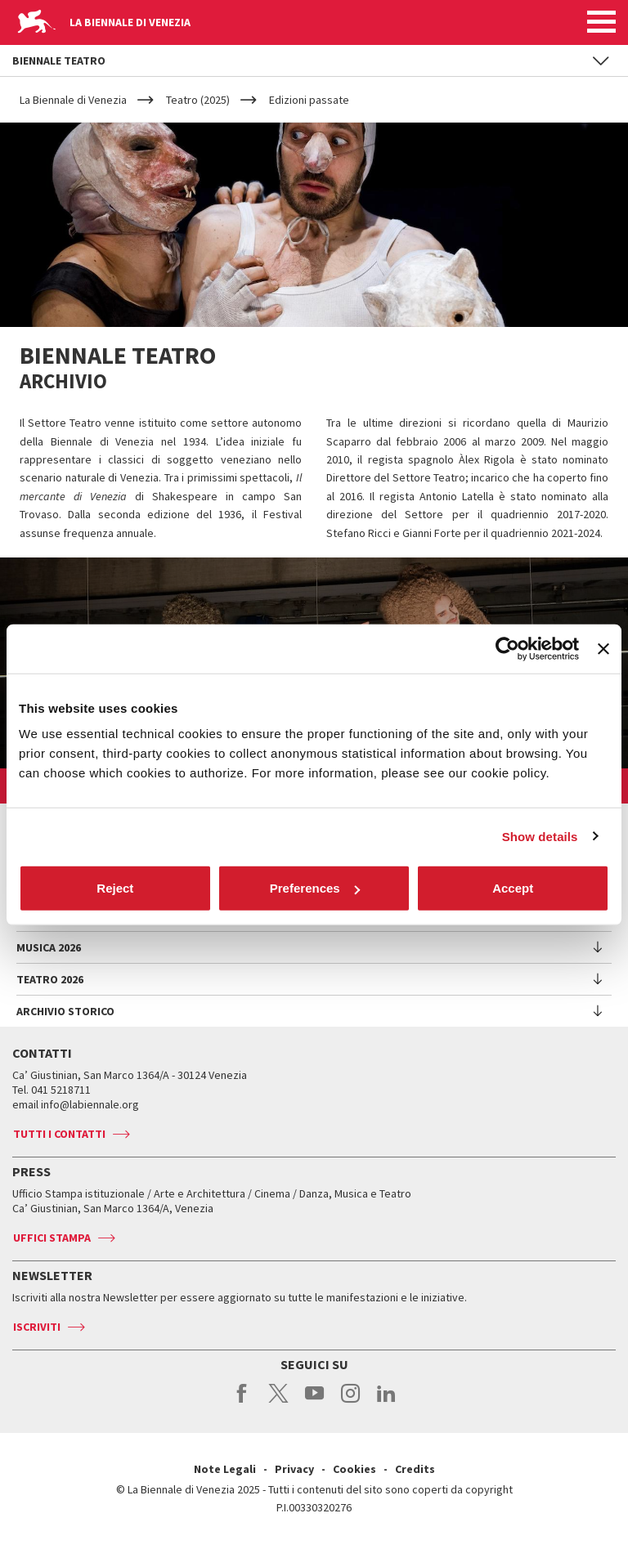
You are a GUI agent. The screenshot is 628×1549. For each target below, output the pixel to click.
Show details (540, 836)
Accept (512, 888)
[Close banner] (603, 648)
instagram (350, 1401)
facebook (242, 1401)
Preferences (315, 888)
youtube (314, 1401)
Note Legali (225, 1469)
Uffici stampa (52, 1237)
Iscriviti (37, 1326)
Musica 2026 (48, 947)
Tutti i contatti (59, 1133)
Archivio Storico (65, 1011)
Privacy (294, 1469)
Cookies (354, 1469)
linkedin (386, 1401)
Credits (415, 1469)
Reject (114, 888)
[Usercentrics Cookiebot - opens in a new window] (507, 648)
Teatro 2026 (49, 979)
